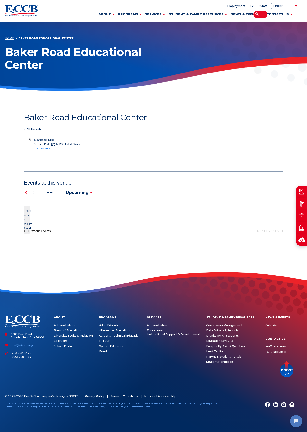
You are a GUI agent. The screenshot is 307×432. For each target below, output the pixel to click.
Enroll (103, 351)
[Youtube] (283, 405)
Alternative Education (114, 330)
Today (51, 192)
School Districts (65, 346)
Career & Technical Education (119, 335)
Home (9, 38)
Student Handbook (219, 362)
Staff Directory (275, 346)
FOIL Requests (275, 351)
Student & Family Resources (196, 14)
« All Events (33, 129)
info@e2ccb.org (22, 345)
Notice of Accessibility (159, 396)
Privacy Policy (94, 396)
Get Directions (42, 148)
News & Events (245, 14)
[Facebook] (267, 405)
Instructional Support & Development (173, 334)
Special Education (111, 346)
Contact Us (278, 14)
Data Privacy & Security (222, 330)
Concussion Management (224, 325)
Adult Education (110, 325)
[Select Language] (286, 6)
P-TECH (105, 341)
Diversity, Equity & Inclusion (73, 335)
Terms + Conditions (124, 396)
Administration (64, 325)
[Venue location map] (218, 152)
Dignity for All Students (222, 335)
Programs (128, 14)
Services (153, 14)
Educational (155, 330)
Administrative (157, 325)
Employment (236, 6)
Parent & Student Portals (224, 356)
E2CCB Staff (258, 6)
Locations (61, 341)
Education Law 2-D (219, 341)
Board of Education (67, 330)
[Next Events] (33, 192)
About (104, 14)
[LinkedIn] (275, 405)
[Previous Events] (26, 192)
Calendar (271, 325)
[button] (286, 370)
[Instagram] (291, 405)
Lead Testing (215, 351)
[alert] (27, 220)
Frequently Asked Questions (226, 346)
